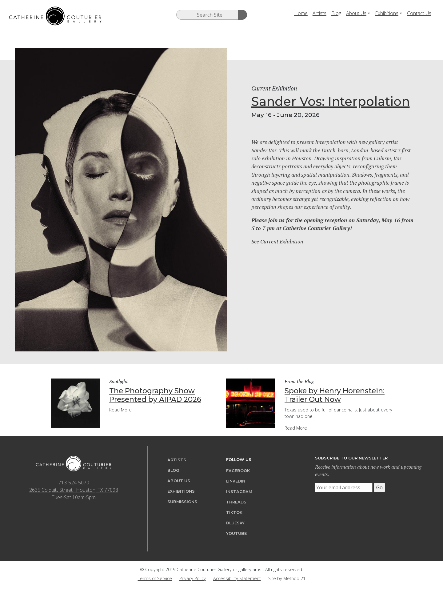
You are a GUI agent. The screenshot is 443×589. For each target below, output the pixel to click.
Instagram (239, 491)
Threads (236, 502)
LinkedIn (235, 481)
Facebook (238, 470)
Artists (319, 13)
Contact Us (419, 13)
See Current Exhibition (277, 241)
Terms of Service (155, 578)
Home (301, 13)
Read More (120, 410)
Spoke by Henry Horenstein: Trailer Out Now (335, 395)
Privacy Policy (192, 578)
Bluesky (235, 523)
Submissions (182, 501)
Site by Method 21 (286, 578)
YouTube (236, 533)
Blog (336, 13)
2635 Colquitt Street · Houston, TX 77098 (73, 490)
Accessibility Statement (237, 578)
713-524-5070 (73, 482)
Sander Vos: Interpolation (330, 101)
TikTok (234, 512)
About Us (356, 13)
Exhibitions (386, 13)
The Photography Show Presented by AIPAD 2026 (155, 395)
